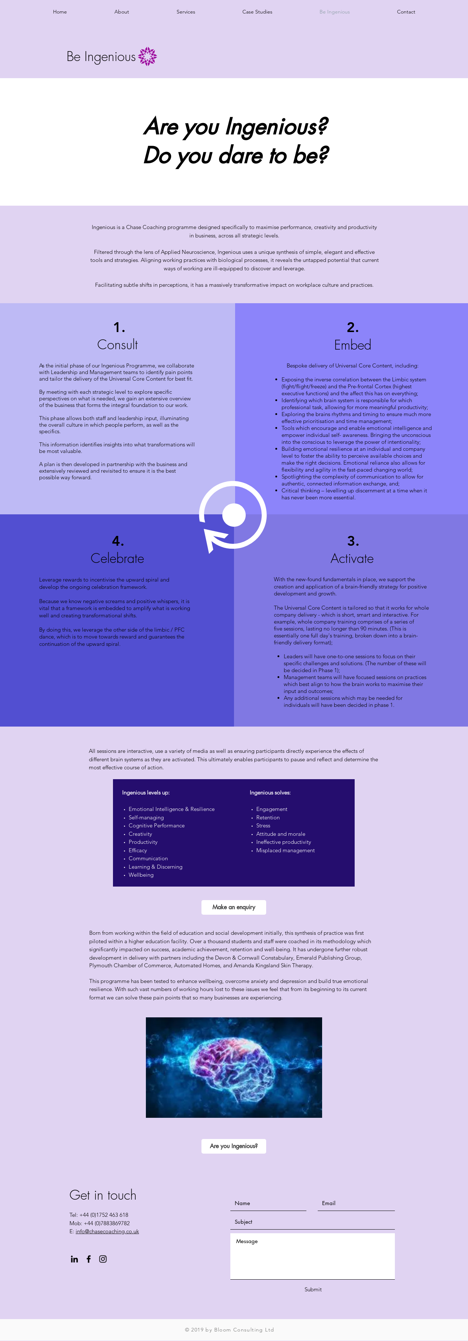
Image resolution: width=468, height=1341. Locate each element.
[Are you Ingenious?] (233, 1146)
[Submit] (313, 1289)
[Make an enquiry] (233, 907)
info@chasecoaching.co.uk (107, 1231)
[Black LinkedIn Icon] (74, 1259)
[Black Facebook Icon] (89, 1259)
